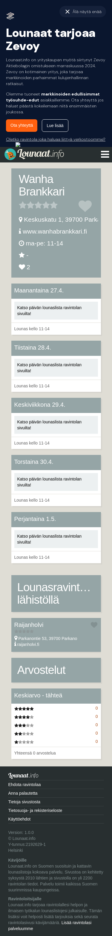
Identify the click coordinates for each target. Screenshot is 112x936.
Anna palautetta (23, 793)
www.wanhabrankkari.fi (55, 231)
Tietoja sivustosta (24, 801)
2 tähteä (26, 205)
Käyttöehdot (19, 819)
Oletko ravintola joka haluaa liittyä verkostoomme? (55, 139)
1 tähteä (23, 205)
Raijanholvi (29, 625)
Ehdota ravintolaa (24, 784)
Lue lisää (55, 125)
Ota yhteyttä (21, 125)
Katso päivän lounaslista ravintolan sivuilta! (49, 310)
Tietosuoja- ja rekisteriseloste (35, 810)
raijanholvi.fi (28, 644)
